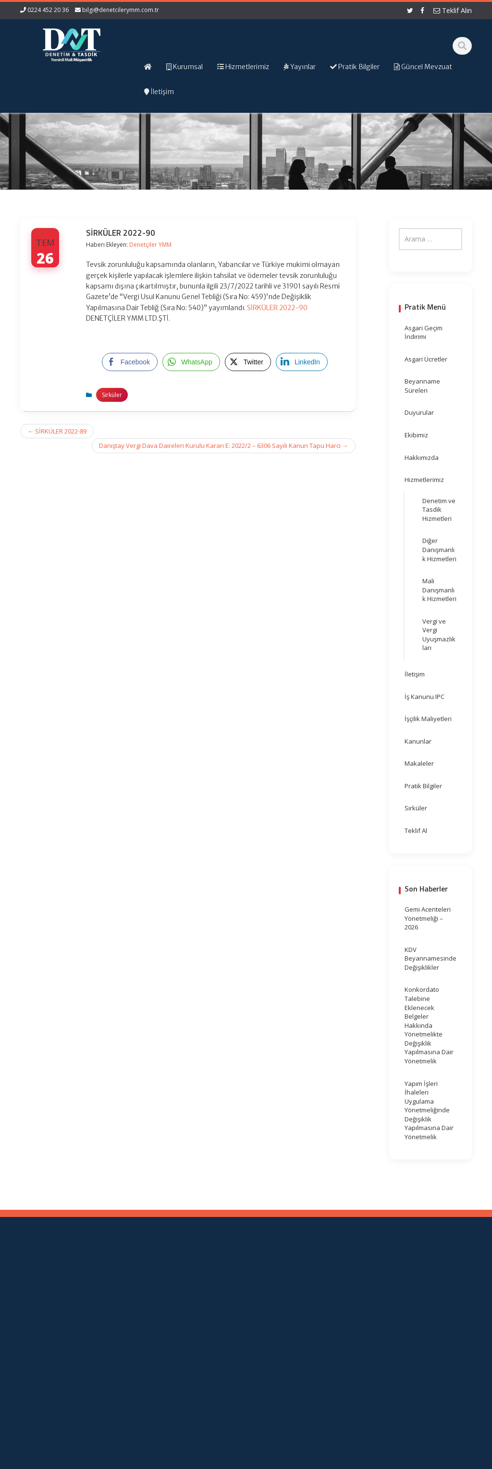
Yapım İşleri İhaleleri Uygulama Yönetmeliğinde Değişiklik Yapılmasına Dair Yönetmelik (429, 1110)
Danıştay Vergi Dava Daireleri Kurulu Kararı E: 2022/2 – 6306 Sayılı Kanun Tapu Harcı (223, 445)
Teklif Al (416, 830)
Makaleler (419, 763)
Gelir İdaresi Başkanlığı (337, 1287)
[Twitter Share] (248, 362)
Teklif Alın (452, 10)
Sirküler (112, 395)
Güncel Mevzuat (231, 1309)
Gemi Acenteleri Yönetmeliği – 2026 (428, 918)
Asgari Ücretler (426, 359)
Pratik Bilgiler (423, 786)
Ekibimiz (416, 435)
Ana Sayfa (222, 1282)
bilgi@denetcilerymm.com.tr (120, 10)
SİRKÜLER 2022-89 (56, 431)
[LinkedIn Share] (302, 362)
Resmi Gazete (339, 1300)
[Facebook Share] (130, 362)
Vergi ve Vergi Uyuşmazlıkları (438, 634)
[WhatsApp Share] (191, 362)
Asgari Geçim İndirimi (424, 332)
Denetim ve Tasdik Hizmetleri (438, 509)
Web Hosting (131, 1460)
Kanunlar (418, 741)
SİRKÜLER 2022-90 (277, 307)
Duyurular (419, 412)
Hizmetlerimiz (424, 479)
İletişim (415, 674)
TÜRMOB (331, 1309)
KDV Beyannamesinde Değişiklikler (430, 958)
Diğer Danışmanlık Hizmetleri (439, 549)
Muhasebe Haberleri (48, 1460)
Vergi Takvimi (338, 1317)
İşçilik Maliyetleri (428, 718)
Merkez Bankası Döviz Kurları (342, 1331)
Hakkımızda (422, 457)
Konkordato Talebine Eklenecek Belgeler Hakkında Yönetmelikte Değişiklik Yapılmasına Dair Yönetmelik (429, 1025)
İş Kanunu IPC (424, 696)
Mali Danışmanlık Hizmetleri (439, 590)
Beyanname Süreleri (422, 386)
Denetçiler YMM (150, 245)
